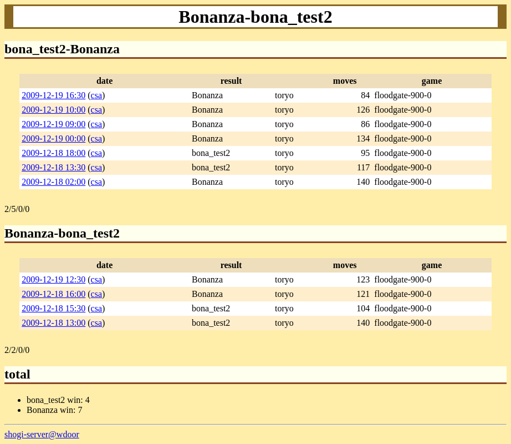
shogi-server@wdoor (41, 434)
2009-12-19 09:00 (53, 124)
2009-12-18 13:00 (53, 322)
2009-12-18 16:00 (53, 294)
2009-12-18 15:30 (53, 308)
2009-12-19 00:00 (53, 138)
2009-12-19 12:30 (53, 279)
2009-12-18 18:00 (53, 153)
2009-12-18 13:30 (53, 167)
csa (96, 95)
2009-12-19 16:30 (53, 95)
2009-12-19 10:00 (53, 109)
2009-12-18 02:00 (53, 181)
